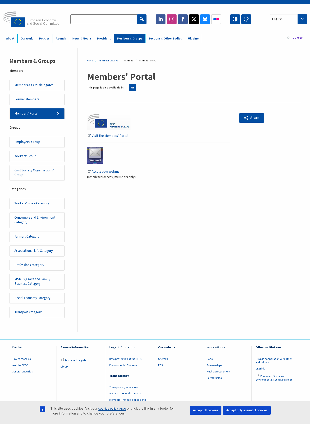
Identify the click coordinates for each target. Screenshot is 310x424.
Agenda (61, 39)
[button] (251, 118)
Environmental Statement (124, 365)
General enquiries (22, 372)
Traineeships (214, 365)
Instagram (172, 19)
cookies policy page (112, 408)
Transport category (28, 312)
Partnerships (214, 378)
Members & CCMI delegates (33, 85)
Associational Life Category (33, 250)
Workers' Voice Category (31, 203)
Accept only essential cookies (246, 410)
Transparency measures (123, 387)
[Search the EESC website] (103, 19)
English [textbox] (277, 19)
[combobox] (288, 19)
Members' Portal (26, 113)
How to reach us (21, 359)
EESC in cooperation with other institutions (274, 360)
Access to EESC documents (125, 394)
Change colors (246, 19)
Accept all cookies (205, 410)
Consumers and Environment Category (34, 220)
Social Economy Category (32, 298)
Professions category (29, 265)
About (10, 39)
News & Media (81, 39)
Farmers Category (26, 236)
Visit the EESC (20, 365)
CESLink (260, 369)
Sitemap (163, 359)
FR (132, 88)
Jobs (210, 359)
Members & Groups (129, 39)
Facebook (183, 19)
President (104, 39)
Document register (74, 360)
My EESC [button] (297, 38)
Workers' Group (25, 156)
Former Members (26, 99)
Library (64, 367)
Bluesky (205, 19)
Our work (27, 39)
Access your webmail (104, 171)
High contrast (235, 19)
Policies (44, 39)
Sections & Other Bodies (165, 39)
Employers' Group (27, 142)
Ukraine (193, 39)
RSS (160, 365)
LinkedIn (160, 19)
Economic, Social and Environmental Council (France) (274, 378)
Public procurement (218, 372)
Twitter (194, 19)
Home (90, 60)
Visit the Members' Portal (108, 135)
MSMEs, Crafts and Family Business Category (32, 281)
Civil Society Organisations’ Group (34, 173)
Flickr (216, 19)
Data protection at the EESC (125, 359)
